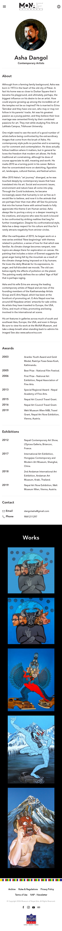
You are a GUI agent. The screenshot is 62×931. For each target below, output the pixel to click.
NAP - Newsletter (38, 895)
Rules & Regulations (28, 889)
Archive (11, 889)
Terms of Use (21, 895)
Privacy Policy (47, 889)
